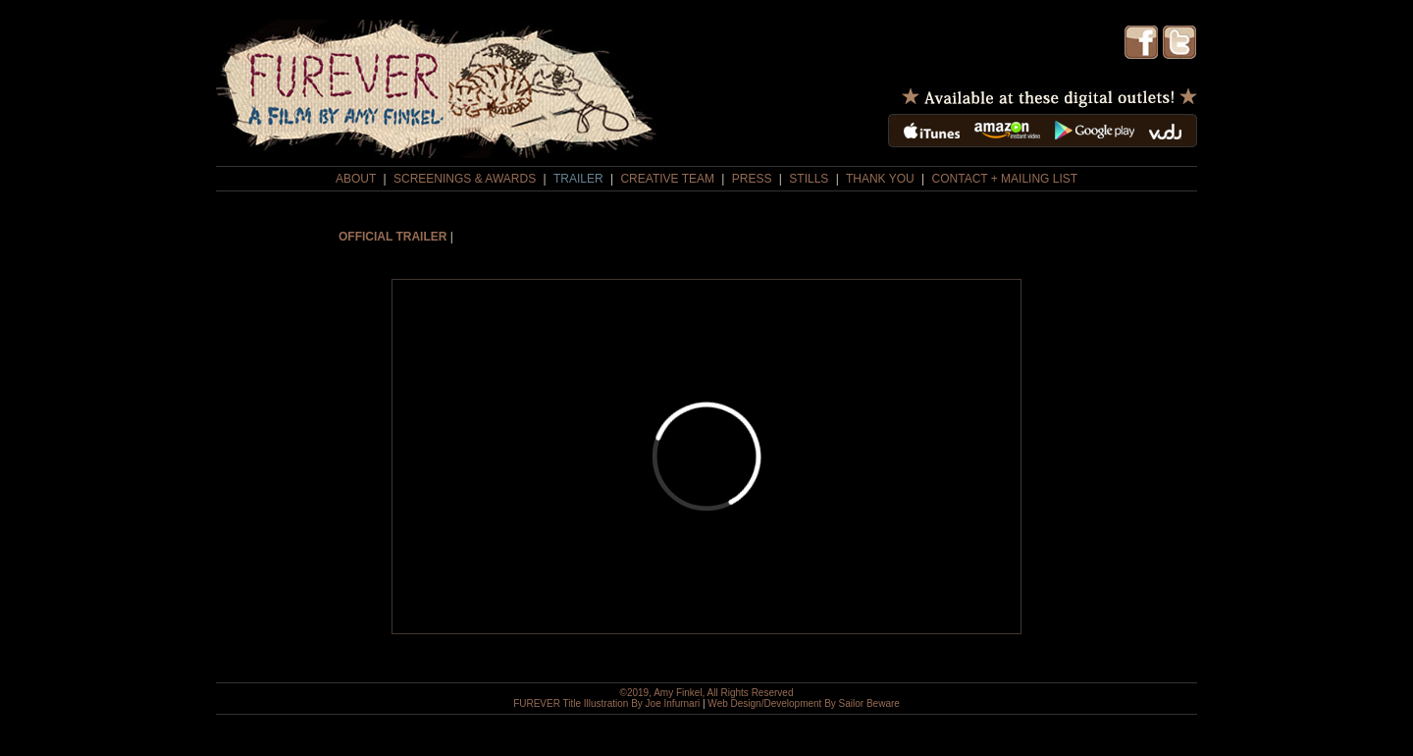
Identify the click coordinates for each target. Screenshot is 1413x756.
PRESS (752, 179)
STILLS (808, 179)
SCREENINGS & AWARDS (464, 179)
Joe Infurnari (673, 703)
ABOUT (356, 179)
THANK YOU (880, 179)
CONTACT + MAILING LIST (1005, 179)
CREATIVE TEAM (667, 179)
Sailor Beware (869, 703)
